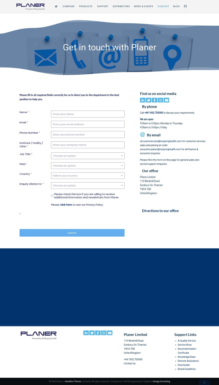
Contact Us (129, 363)
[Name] (88, 114)
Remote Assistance (188, 361)
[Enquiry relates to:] (88, 185)
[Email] (88, 124)
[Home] (56, 6)
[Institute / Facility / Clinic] (88, 144)
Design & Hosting (161, 381)
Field (23, 164)
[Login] (185, 6)
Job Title (26, 154)
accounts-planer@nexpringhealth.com (160, 149)
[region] (109, 47)
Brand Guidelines (187, 369)
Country (26, 174)
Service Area (184, 344)
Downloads (184, 365)
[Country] (88, 175)
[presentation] (76, 219)
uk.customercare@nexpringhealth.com (161, 141)
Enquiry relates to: (32, 184)
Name (24, 112)
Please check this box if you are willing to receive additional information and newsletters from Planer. (86, 196)
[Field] (88, 165)
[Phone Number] (88, 134)
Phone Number (30, 132)
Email (24, 122)
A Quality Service (187, 340)
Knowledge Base (187, 357)
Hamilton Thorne (73, 381)
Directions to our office (160, 211)
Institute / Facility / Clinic (31, 144)
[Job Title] (88, 155)
